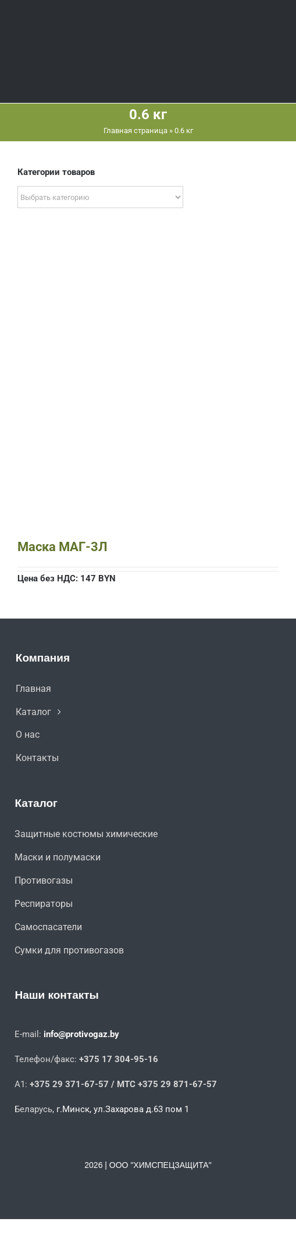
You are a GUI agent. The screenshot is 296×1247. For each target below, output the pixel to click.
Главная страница (135, 130)
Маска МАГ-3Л (62, 546)
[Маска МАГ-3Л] (148, 268)
